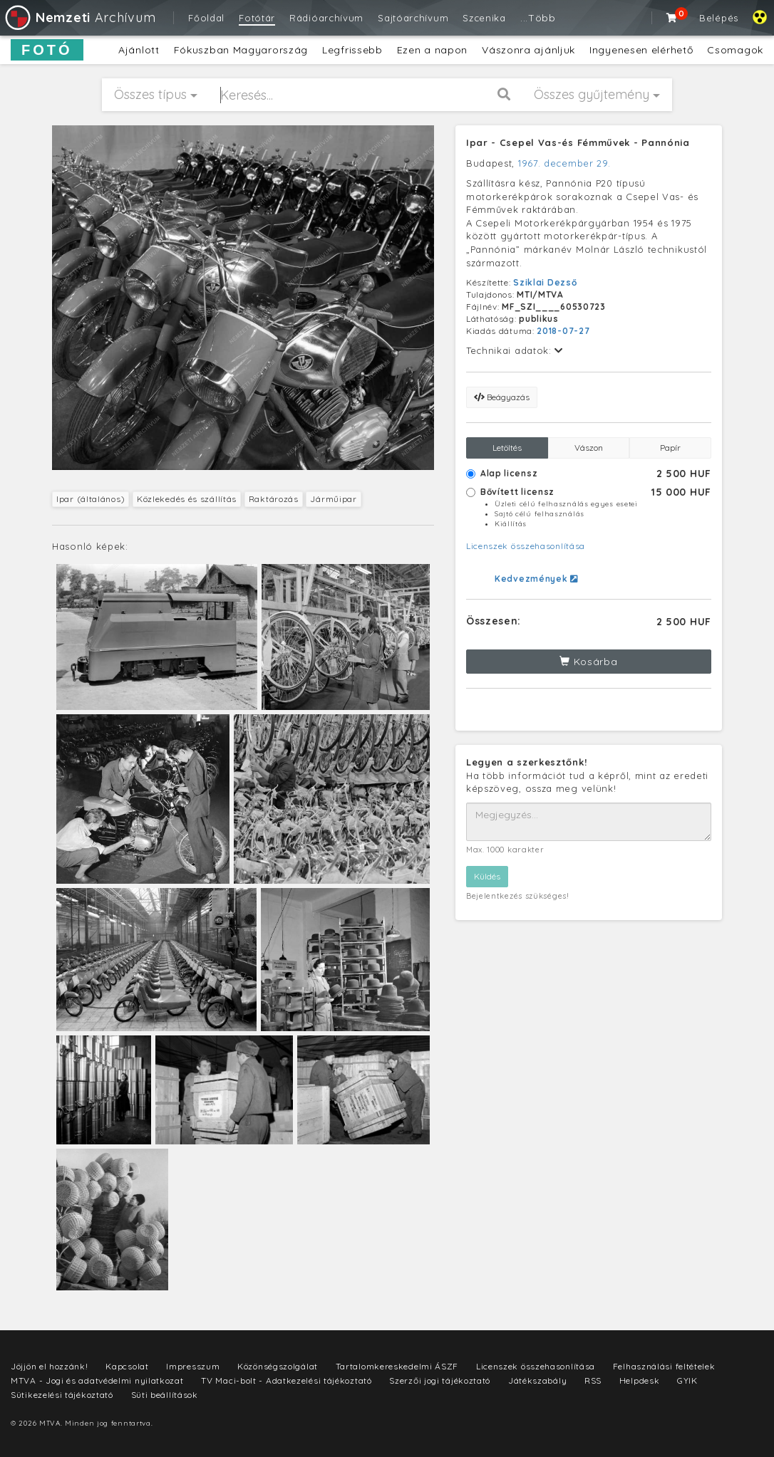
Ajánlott (139, 49)
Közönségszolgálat (277, 1366)
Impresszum (193, 1366)
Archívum (79, 17)
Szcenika (484, 18)
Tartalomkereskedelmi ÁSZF (397, 1366)
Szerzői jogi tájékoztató (439, 1380)
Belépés (718, 18)
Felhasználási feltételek (664, 1366)
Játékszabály (537, 1380)
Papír (670, 447)
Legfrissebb (352, 49)
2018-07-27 (563, 330)
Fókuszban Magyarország (241, 49)
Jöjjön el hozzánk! (49, 1366)
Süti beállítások (164, 1394)
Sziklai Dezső (545, 282)
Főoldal (206, 18)
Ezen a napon (432, 49)
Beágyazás (502, 397)
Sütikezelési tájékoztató (62, 1394)
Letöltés (507, 447)
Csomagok (735, 49)
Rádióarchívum (326, 18)
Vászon (588, 447)
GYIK (687, 1380)
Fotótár (257, 18)
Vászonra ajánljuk (528, 49)
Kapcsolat (126, 1366)
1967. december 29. (564, 163)
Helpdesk (639, 1380)
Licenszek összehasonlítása (525, 545)
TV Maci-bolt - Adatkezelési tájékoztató (286, 1380)
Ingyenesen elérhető (641, 49)
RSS (593, 1380)
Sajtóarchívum (413, 18)
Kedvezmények (536, 578)
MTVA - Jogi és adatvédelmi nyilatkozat (97, 1380)
